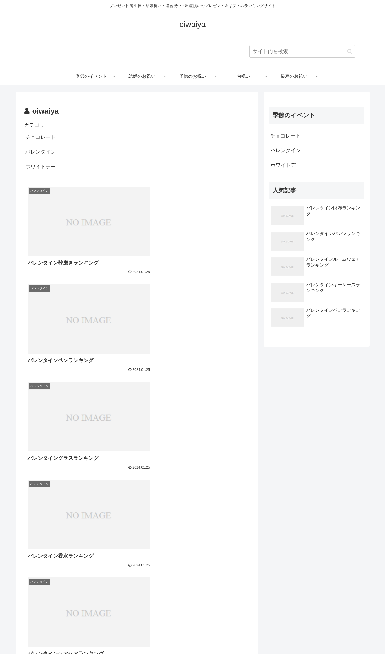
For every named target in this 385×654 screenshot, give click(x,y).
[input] (302, 51)
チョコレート (40, 137)
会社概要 (215, 636)
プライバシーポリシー (181, 636)
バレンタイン (40, 152)
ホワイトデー (40, 166)
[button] (350, 51)
